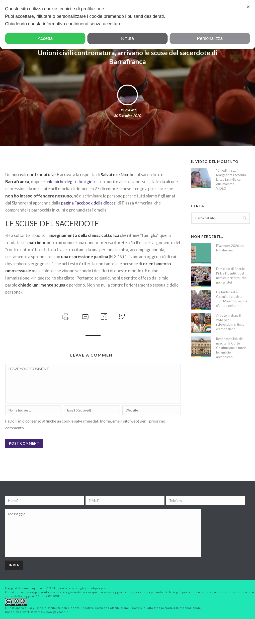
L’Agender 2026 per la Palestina (230, 248)
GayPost (129, 110)
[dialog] (127, 24)
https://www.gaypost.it (51, 611)
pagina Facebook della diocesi (89, 202)
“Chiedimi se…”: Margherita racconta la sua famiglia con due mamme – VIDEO (231, 179)
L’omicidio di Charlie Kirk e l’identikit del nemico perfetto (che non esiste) (231, 275)
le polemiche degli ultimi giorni (69, 181)
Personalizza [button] (210, 38)
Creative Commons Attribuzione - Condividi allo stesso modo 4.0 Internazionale (140, 607)
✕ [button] (248, 6)
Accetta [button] (45, 38)
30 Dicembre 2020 (127, 115)
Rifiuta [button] (127, 38)
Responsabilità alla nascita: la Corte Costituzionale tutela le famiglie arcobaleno (231, 348)
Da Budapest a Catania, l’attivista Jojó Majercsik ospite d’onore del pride (231, 299)
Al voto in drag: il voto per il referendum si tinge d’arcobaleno (230, 322)
